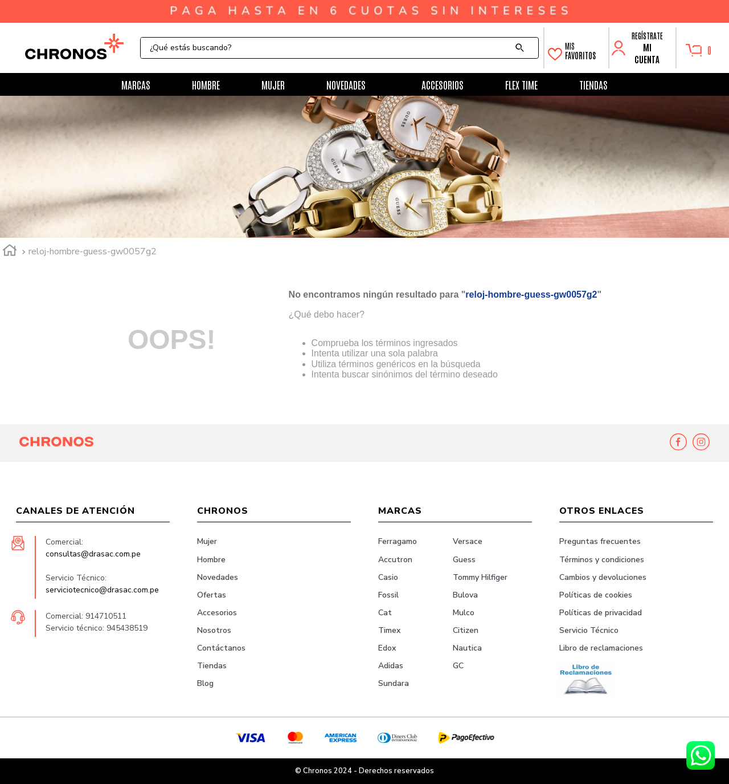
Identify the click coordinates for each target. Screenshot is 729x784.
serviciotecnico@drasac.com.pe (102, 589)
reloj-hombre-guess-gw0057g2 (92, 251)
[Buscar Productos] (522, 48)
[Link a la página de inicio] (9, 252)
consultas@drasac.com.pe (93, 554)
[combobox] (339, 48)
